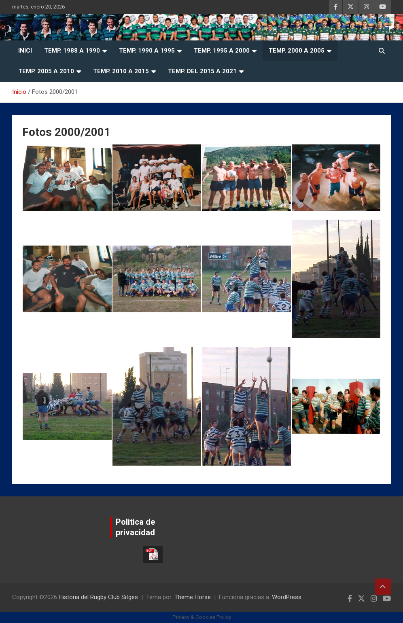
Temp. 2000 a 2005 (297, 50)
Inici (25, 50)
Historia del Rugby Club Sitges (98, 597)
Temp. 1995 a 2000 (222, 50)
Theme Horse (192, 597)
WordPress (286, 597)
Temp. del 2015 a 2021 (202, 71)
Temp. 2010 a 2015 (121, 71)
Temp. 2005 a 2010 (46, 71)
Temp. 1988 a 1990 (72, 50)
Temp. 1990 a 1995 (147, 50)
